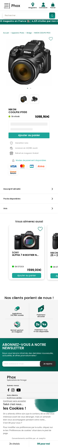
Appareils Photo (17, 33)
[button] (27, 88)
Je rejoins (47, 363)
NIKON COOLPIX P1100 (42, 33)
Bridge (29, 33)
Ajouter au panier (29, 135)
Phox (15, 5)
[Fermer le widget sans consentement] (15, 401)
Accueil (6, 33)
